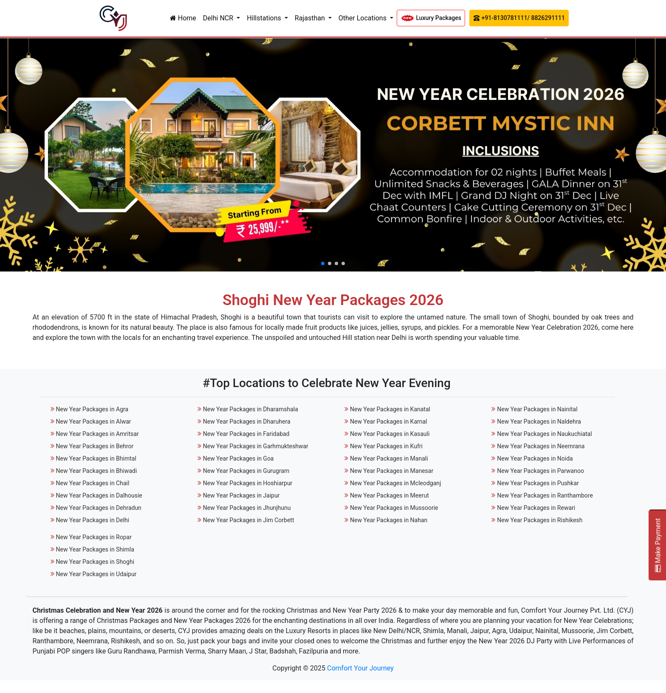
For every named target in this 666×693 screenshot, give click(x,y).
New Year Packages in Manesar (391, 470)
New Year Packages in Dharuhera (247, 421)
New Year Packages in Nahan (388, 520)
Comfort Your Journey (360, 668)
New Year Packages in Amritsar (97, 433)
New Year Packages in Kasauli (389, 433)
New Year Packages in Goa (238, 458)
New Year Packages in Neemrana (540, 446)
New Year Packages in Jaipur (241, 495)
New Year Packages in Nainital (537, 409)
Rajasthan (311, 18)
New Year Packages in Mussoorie (394, 507)
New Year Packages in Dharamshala (250, 409)
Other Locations (363, 18)
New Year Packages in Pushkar (538, 483)
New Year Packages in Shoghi (95, 561)
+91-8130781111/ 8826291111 (519, 18)
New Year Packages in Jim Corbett (248, 520)
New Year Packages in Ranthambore (545, 495)
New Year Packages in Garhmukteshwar (255, 446)
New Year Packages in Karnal (388, 421)
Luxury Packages (431, 18)
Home (183, 18)
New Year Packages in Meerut (389, 495)
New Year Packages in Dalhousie (99, 495)
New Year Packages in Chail (92, 483)
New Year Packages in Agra (92, 409)
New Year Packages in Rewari (536, 507)
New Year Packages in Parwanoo (540, 470)
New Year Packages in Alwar (93, 421)
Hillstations (265, 18)
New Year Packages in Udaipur (96, 574)
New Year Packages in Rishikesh (539, 520)
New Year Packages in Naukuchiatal (544, 433)
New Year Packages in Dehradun (98, 507)
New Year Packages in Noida (535, 458)
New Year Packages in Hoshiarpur (248, 483)
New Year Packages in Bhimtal (96, 458)
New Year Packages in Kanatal (390, 409)
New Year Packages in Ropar (93, 537)
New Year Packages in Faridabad (246, 433)
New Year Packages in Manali (389, 458)
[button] (323, 263)
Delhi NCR (219, 18)
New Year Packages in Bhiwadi (96, 470)
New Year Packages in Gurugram (246, 470)
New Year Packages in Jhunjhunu (247, 507)
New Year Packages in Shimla (95, 549)
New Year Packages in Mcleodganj (395, 483)
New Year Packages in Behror (94, 446)
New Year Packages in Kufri (386, 446)
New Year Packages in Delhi (92, 520)
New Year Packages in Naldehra (539, 421)
